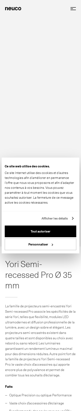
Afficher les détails (55, 218)
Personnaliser (40, 244)
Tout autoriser (40, 231)
